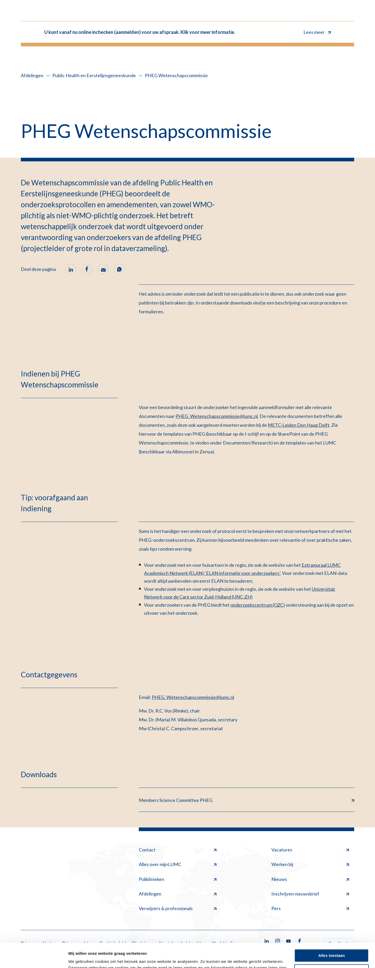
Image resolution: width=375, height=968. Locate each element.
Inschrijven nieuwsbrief (310, 894)
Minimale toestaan (331, 946)
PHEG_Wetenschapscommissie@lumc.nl (217, 416)
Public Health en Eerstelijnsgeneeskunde (94, 75)
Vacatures (310, 850)
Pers (310, 908)
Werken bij (310, 864)
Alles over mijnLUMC (177, 864)
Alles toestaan (331, 931)
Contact (177, 850)
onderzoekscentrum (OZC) (257, 605)
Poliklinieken (177, 879)
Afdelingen (32, 75)
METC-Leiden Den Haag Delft (298, 425)
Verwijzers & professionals (177, 908)
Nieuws (310, 879)
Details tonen (80, 957)
